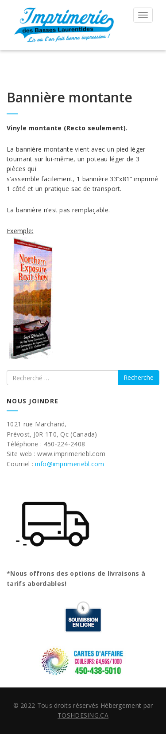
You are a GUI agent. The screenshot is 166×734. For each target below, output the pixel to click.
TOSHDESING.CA (83, 715)
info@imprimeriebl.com (69, 464)
